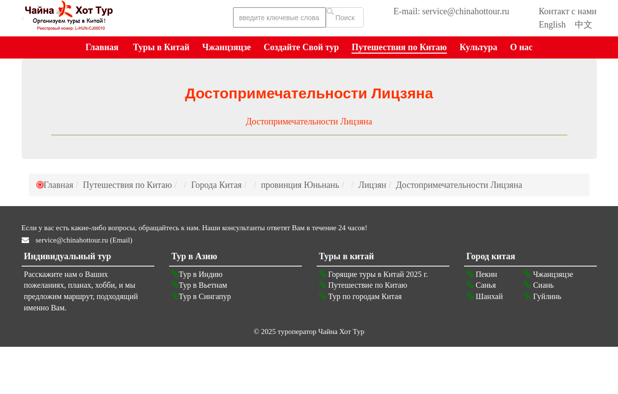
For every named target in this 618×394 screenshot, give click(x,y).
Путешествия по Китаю (127, 185)
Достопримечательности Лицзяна (309, 121)
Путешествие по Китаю (363, 285)
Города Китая (216, 185)
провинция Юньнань (300, 185)
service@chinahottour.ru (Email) (83, 240)
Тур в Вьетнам (199, 285)
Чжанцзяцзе (548, 274)
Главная (58, 185)
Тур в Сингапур (201, 296)
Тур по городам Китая (360, 296)
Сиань (539, 285)
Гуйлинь (542, 296)
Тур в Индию (197, 274)
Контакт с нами (568, 11)
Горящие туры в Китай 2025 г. (373, 274)
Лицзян (372, 185)
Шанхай (485, 296)
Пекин (482, 274)
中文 (583, 25)
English (552, 25)
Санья (481, 285)
